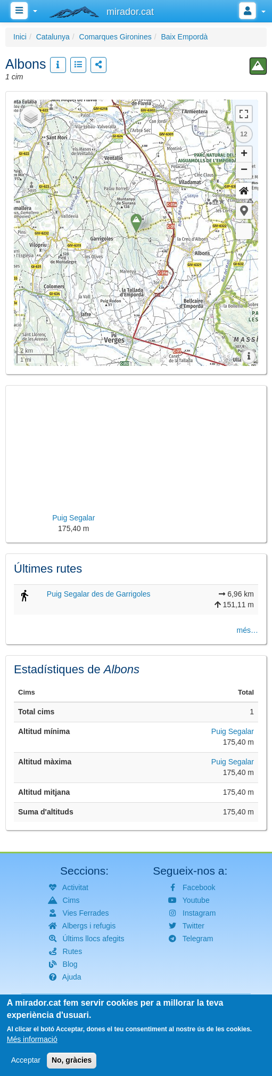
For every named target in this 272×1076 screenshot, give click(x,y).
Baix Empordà (184, 36)
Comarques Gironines (115, 36)
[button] (244, 211)
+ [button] (244, 154)
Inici (20, 36)
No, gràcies (72, 1060)
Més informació (32, 1039)
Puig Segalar (232, 731)
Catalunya (53, 36)
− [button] (244, 170)
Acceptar (25, 1060)
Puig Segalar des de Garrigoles (99, 594)
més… (247, 630)
